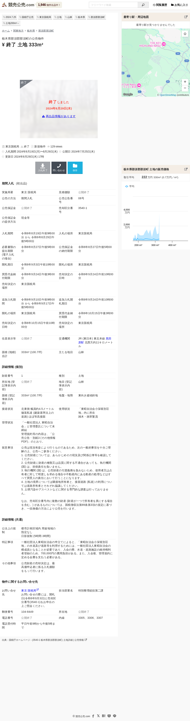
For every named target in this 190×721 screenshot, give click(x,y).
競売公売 (16, 4)
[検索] (143, 5)
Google (128, 94)
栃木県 (81, 17)
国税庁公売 (28, 17)
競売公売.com (83, 716)
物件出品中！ (49, 4)
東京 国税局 (28, 590)
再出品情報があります (61, 116)
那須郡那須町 (98, 17)
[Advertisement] (59, 63)
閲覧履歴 (160, 5)
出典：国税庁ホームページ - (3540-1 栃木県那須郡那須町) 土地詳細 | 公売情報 (44, 640)
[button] (185, 34)
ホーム (6, 30)
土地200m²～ (12, 23)
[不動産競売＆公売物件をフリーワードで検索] (113, 5)
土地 (59, 17)
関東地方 (18, 30)
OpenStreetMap (168, 95)
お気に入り (179, 5)
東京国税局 (45, 17)
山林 (69, 17)
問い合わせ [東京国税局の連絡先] (58, 168)
